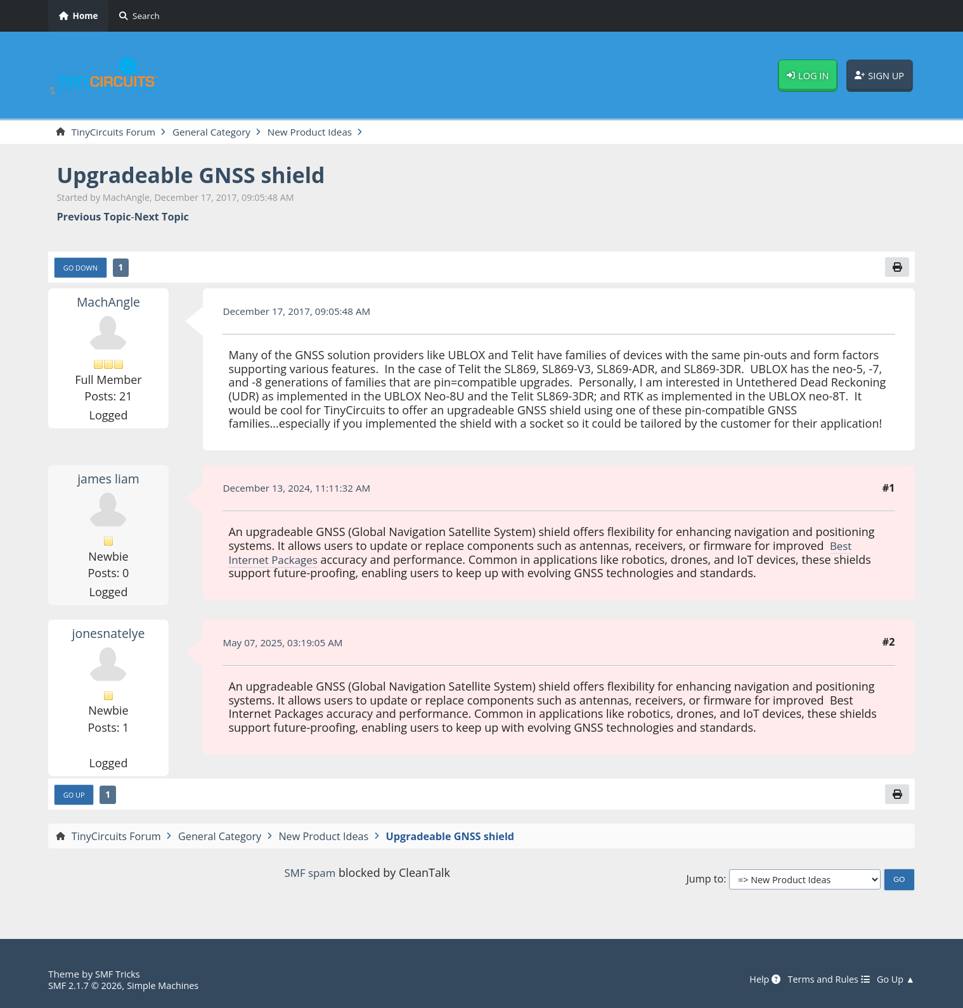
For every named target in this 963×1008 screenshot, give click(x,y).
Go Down (82, 269)
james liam (108, 480)
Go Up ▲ (894, 979)
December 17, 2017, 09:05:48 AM (301, 313)
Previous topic (93, 218)
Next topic (161, 218)
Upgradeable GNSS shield (199, 175)
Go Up (75, 798)
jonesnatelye (108, 635)
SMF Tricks (119, 973)
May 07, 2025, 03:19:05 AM (286, 644)
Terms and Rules (823, 979)
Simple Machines (170, 985)
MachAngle (109, 303)
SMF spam (310, 875)
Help (756, 979)
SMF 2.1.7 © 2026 (87, 985)
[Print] (896, 268)
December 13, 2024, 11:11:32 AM (301, 490)
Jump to (704, 882)
